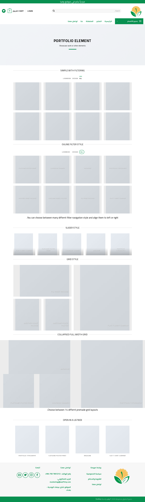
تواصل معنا (73, 21)
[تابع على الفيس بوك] (37, 475)
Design (75, 78)
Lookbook (67, 78)
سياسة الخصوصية (93, 473)
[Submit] (54, 11)
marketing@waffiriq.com (60, 482)
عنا (82, 21)
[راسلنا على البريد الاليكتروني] (19, 475)
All (80, 78)
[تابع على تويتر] (25, 475)
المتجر (99, 21)
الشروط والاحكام (94, 479)
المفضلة (89, 21)
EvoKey (98, 499)
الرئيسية (108, 21)
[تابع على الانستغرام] (31, 475)
